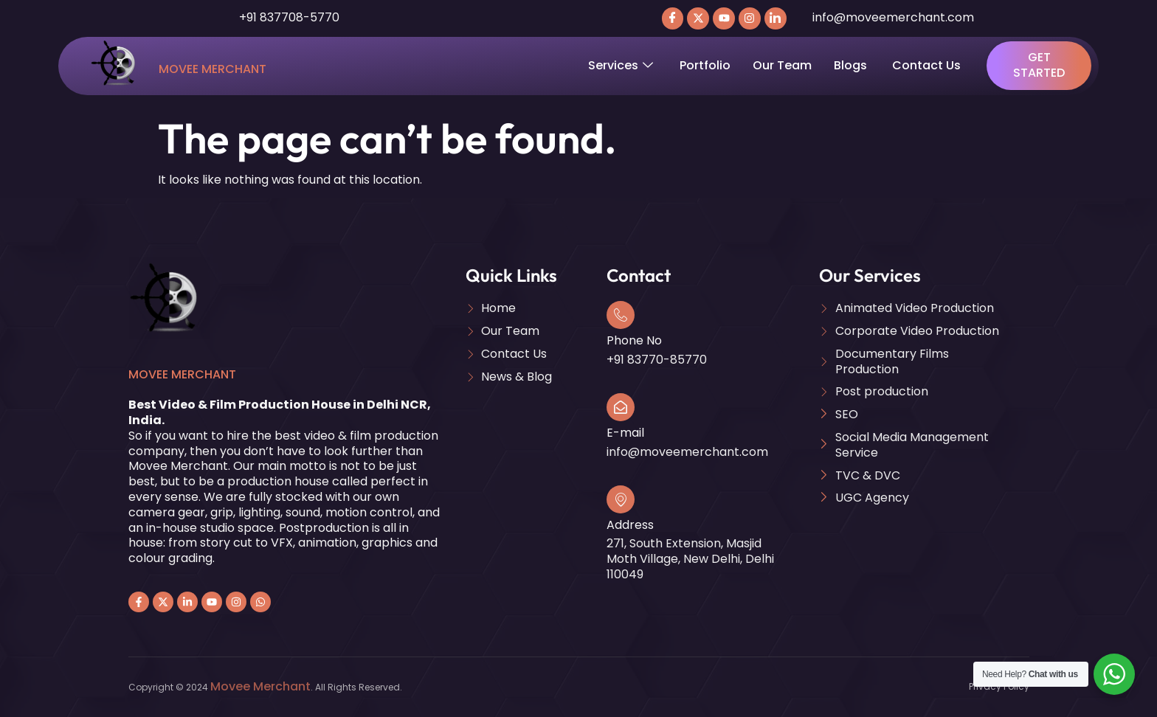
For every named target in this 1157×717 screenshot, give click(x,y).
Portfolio (705, 65)
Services (620, 65)
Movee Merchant (212, 68)
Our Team (782, 65)
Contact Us (926, 65)
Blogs (852, 65)
